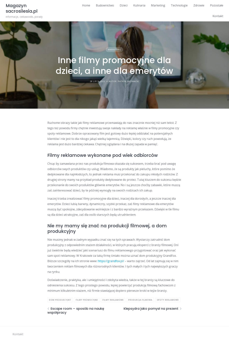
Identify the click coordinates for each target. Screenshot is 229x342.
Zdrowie (198, 5)
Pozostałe (216, 5)
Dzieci (124, 5)
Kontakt (218, 16)
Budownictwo (105, 5)
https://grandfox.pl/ (111, 261)
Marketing (158, 5)
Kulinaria (139, 5)
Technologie (179, 5)
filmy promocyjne (87, 299)
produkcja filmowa (140, 299)
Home (86, 5)
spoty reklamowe (168, 299)
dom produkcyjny (60, 299)
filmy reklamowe (113, 299)
